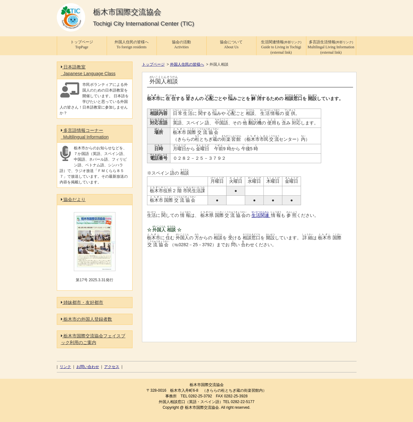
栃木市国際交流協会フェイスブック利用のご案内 (93, 339)
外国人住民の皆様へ (187, 64)
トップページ (153, 64)
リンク (65, 367)
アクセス (111, 367)
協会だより (73, 199)
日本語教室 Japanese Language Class (88, 70)
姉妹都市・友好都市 (82, 302)
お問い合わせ (87, 367)
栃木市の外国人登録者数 (86, 319)
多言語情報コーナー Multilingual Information (85, 134)
